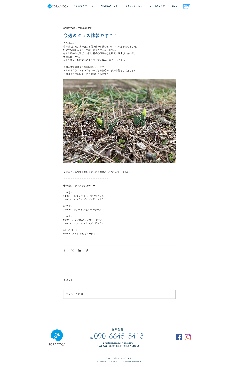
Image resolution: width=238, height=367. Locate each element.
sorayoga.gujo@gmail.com (121, 343)
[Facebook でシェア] (64, 250)
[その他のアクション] (174, 28)
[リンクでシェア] (87, 250)
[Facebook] (179, 337)
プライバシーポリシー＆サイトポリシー (119, 358)
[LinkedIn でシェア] (79, 250)
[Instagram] (188, 337)
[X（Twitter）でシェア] (72, 250)
